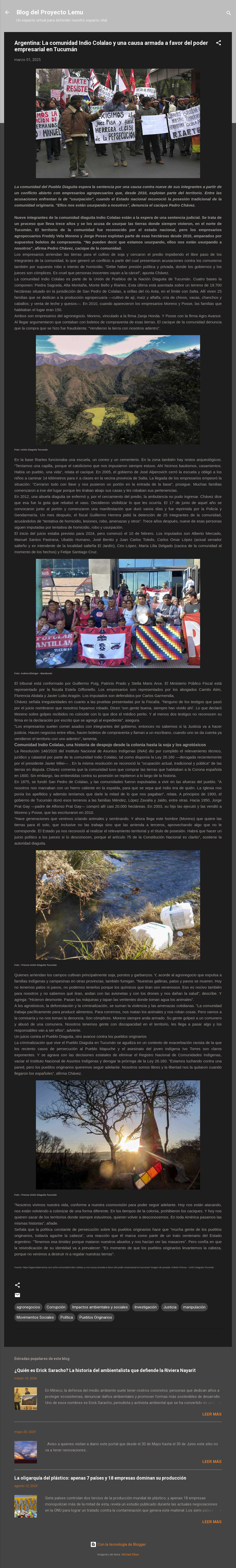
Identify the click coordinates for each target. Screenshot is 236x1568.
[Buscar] (229, 14)
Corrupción (56, 1307)
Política (67, 1317)
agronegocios (28, 1307)
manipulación (194, 1307)
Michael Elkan (130, 1554)
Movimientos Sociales (35, 1317)
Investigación (145, 1307)
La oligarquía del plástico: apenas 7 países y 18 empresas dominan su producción (100, 1478)
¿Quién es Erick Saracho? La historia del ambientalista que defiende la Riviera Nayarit (105, 1370)
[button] (218, 44)
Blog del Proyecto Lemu (49, 12)
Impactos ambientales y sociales (100, 1307)
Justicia (169, 1307)
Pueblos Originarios (96, 1317)
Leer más (212, 1414)
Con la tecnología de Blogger (118, 1544)
